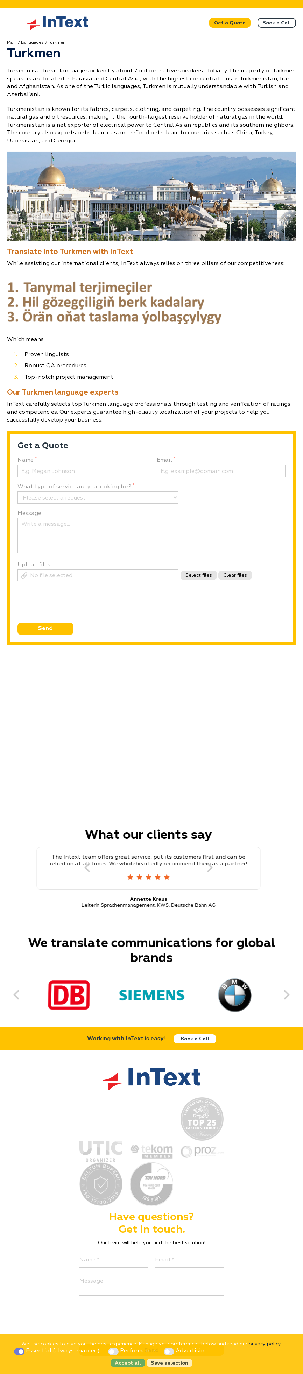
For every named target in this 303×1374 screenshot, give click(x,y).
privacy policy (265, 1343)
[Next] (215, 868)
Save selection (169, 1363)
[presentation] (69, 614)
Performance (132, 1351)
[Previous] (19, 994)
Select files (198, 575)
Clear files (235, 575)
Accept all (128, 1363)
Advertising (186, 1351)
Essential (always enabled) (57, 1351)
